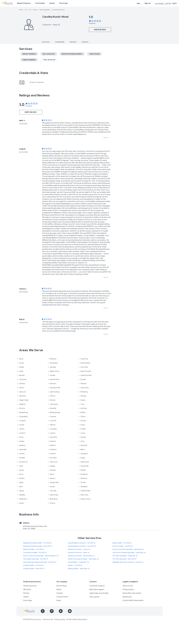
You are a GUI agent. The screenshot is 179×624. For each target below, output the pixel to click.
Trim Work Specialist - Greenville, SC (125, 556)
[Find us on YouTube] (70, 611)
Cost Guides (40, 3)
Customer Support (97, 586)
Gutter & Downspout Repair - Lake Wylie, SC (83, 559)
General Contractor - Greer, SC (79, 552)
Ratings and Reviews (34, 95)
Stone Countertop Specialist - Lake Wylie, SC (128, 549)
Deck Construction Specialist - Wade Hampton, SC (41, 556)
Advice (52, 3)
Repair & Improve (23, 3)
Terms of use (128, 586)
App (138, 3)
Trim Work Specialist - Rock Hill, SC (124, 559)
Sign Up (147, 3)
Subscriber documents (132, 593)
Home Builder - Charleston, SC (78, 562)
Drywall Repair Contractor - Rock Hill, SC (82, 546)
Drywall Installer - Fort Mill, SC (33, 565)
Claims (26, 597)
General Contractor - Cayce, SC (79, 549)
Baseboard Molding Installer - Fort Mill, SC (37, 543)
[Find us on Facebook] (43, 611)
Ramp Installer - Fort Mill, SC (122, 543)
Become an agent (97, 589)
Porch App (63, 3)
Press (58, 600)
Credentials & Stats (33, 73)
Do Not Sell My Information (133, 600)
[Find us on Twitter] (61, 611)
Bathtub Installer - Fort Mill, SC (33, 549)
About (58, 589)
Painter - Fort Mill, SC (75, 565)
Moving (26, 593)
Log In (166, 3)
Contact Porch (62, 597)
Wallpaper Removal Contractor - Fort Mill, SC (127, 562)
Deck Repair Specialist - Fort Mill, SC (35, 559)
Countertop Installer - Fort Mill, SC (35, 552)
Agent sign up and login (99, 593)
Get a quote (94, 597)
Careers (59, 593)
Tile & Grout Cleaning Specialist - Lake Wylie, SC (129, 552)
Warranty (27, 589)
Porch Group (61, 586)
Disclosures (127, 597)
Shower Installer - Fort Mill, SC (122, 546)
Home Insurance (30, 586)
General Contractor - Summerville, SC (81, 556)
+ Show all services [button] (49, 60)
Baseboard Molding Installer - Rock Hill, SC (37, 546)
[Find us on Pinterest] (52, 611)
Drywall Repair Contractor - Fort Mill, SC (82, 543)
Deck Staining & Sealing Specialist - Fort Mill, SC (40, 562)
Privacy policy (128, 589)
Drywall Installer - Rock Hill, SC (33, 569)
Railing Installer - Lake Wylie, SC (79, 569)
